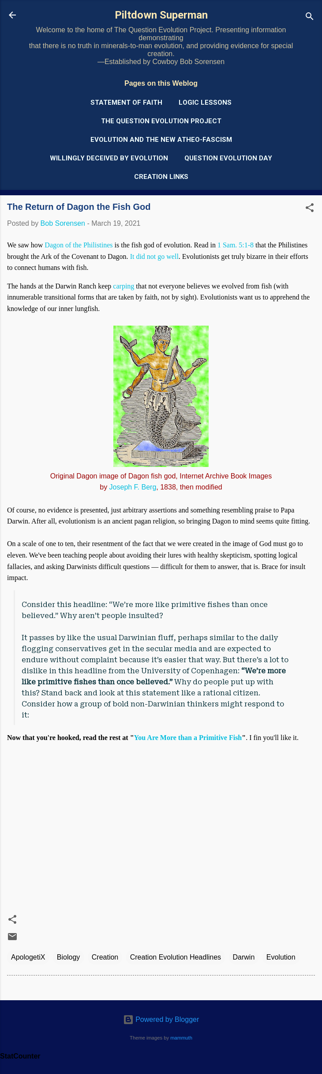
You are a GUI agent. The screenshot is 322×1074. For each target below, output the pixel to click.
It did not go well (154, 256)
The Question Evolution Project (161, 121)
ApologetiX (28, 957)
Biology (68, 957)
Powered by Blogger (161, 1019)
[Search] (309, 17)
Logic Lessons (205, 102)
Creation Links (161, 177)
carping (123, 286)
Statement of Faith (126, 102)
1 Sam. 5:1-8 (235, 245)
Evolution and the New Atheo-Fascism (161, 140)
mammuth (181, 1037)
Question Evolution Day (228, 158)
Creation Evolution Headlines (175, 957)
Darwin (244, 957)
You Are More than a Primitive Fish (188, 737)
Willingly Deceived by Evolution (109, 158)
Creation (105, 957)
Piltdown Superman (161, 15)
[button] (309, 209)
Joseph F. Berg (133, 487)
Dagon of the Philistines (78, 245)
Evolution (281, 957)
